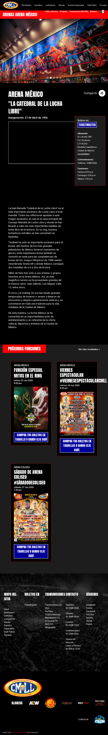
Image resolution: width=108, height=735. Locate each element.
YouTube (49, 611)
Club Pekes (9, 632)
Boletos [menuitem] (93, 11)
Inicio (6, 609)
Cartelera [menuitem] (38, 5)
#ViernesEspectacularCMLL (83, 380)
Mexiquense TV (52, 617)
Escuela (7, 635)
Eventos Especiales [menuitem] (76, 5)
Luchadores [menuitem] (50, 5)
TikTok (89, 621)
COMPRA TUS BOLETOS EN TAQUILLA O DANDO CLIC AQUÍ (31, 437)
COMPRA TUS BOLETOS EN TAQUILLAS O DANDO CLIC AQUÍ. (77, 445)
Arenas (7, 622)
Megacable (50, 627)
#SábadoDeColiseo (29, 482)
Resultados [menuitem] (26, 5)
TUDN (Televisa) (52, 614)
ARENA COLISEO (22, 467)
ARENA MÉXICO (21, 365)
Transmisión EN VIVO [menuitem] (78, 11)
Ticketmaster (31, 605)
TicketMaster (87, 125)
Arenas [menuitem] (62, 5)
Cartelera (8, 615)
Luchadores (9, 619)
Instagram (90, 605)
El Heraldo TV (51, 621)
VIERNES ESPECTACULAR (71, 372)
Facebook (90, 611)
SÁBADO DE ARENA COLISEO (28, 474)
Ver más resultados (88, 349)
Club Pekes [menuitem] (92, 5)
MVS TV (49, 624)
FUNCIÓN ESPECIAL (28, 370)
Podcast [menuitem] (63, 11)
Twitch (89, 624)
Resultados (9, 612)
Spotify (89, 617)
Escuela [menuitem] (103, 5)
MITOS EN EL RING (28, 375)
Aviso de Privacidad (19, 732)
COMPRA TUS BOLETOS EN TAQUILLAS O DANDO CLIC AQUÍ (31, 551)
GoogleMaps (84, 154)
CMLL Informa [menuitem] (51, 11)
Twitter (89, 608)
